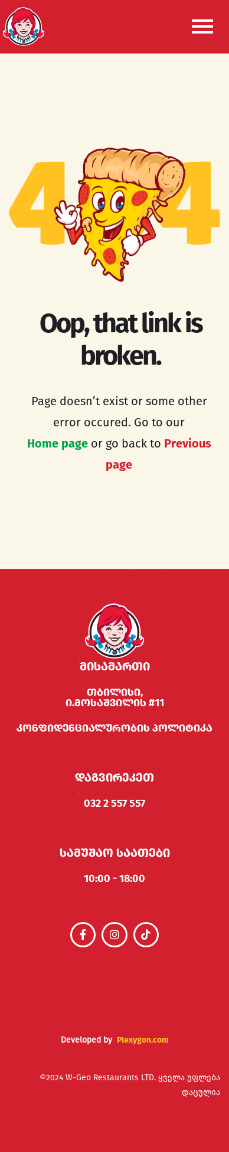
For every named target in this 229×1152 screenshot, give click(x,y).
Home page (57, 443)
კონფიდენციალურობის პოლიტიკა (114, 728)
